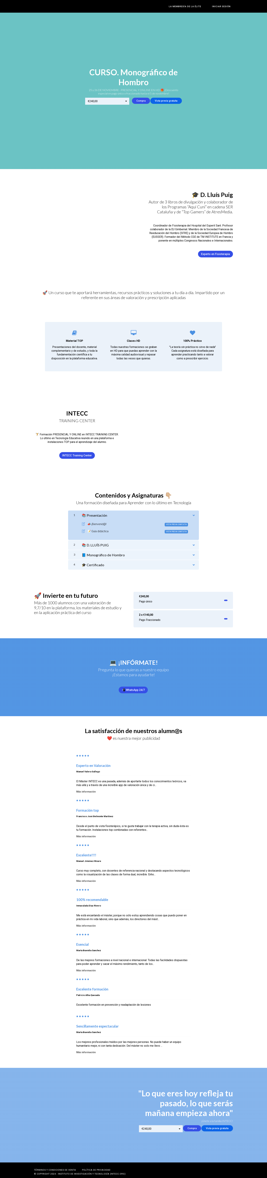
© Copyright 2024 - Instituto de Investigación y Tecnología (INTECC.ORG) (80, 1167)
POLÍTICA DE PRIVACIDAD (96, 1163)
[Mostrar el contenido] (193, 512)
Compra (136, 101)
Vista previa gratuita (164, 101)
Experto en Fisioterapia (215, 252)
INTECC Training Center (77, 453)
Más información (86, 787)
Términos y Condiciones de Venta (55, 1163)
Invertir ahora (217, 598)
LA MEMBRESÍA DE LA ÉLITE (192, 6)
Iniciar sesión (223, 6)
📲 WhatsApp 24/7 (132, 688)
